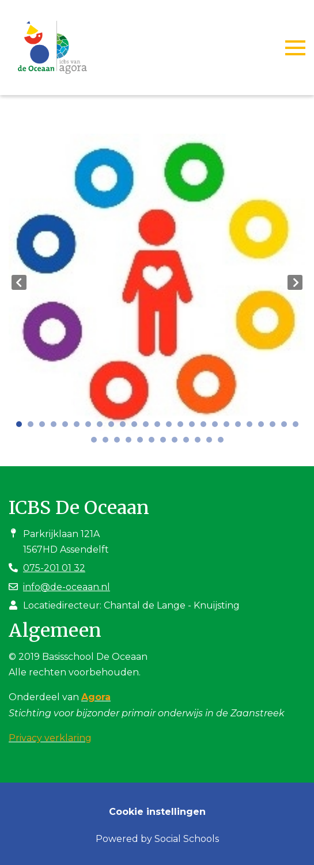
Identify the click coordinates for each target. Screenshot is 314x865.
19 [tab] (229, 427)
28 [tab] (120, 442)
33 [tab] (177, 442)
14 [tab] (171, 427)
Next (294, 282)
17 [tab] (206, 427)
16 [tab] (194, 427)
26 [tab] (97, 442)
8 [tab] (102, 427)
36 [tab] (212, 442)
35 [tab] (200, 442)
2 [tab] (33, 427)
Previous (19, 282)
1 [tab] (22, 427)
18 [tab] (218, 427)
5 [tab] (68, 427)
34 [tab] (189, 442)
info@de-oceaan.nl (66, 586)
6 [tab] (79, 427)
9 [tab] (114, 427)
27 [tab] (108, 442)
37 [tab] (223, 442)
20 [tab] (241, 427)
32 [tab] (166, 442)
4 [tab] (56, 427)
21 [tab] (252, 427)
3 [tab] (45, 427)
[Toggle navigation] (295, 47)
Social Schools (186, 838)
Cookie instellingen (157, 811)
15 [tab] (183, 427)
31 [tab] (154, 442)
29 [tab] (131, 442)
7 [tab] (91, 427)
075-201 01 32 (54, 567)
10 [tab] (125, 427)
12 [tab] (148, 427)
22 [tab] (264, 427)
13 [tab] (160, 427)
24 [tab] (287, 427)
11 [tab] (137, 427)
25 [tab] (298, 427)
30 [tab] (143, 442)
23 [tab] (275, 427)
